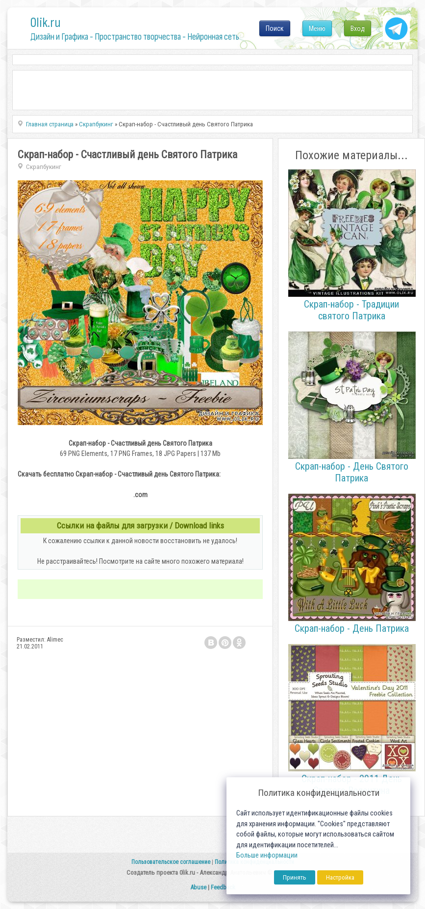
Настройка (340, 877)
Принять (294, 877)
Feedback (223, 887)
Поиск (275, 28)
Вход (357, 28)
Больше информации (267, 855)
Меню (317, 28)
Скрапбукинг (43, 166)
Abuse (198, 887)
